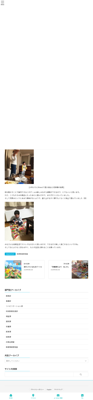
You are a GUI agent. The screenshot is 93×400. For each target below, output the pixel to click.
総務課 (8, 337)
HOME (11, 396)
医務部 (8, 296)
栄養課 (8, 326)
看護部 (8, 301)
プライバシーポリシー (37, 389)
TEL (82, 396)
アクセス (33, 396)
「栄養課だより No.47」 (60, 267)
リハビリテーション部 (14, 306)
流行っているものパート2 (33, 267)
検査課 (8, 316)
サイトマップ (58, 389)
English (49, 389)
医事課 (8, 331)
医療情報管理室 (22, 254)
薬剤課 (8, 321)
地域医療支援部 (12, 311)
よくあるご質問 (58, 396)
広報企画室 (10, 342)
